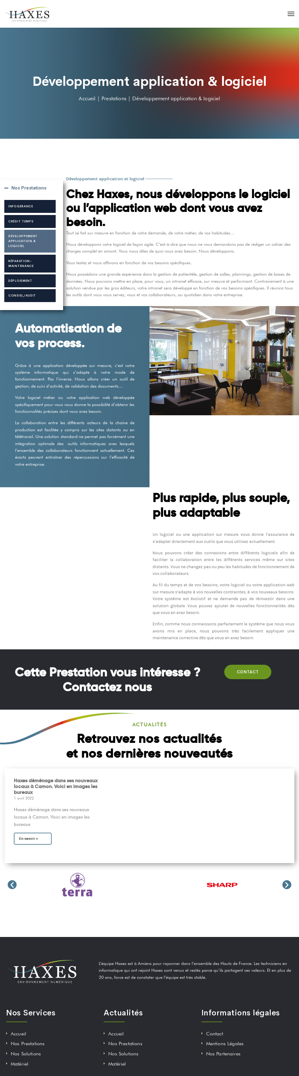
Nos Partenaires (223, 1054)
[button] (12, 884)
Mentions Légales (225, 1043)
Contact (214, 1034)
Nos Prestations (28, 188)
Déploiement (20, 281)
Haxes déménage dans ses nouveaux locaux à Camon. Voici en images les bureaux (56, 786)
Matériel (19, 1064)
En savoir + (28, 838)
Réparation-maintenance (21, 263)
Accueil (18, 1034)
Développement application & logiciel (23, 241)
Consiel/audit (22, 295)
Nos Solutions (26, 1054)
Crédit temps (20, 221)
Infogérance (20, 206)
